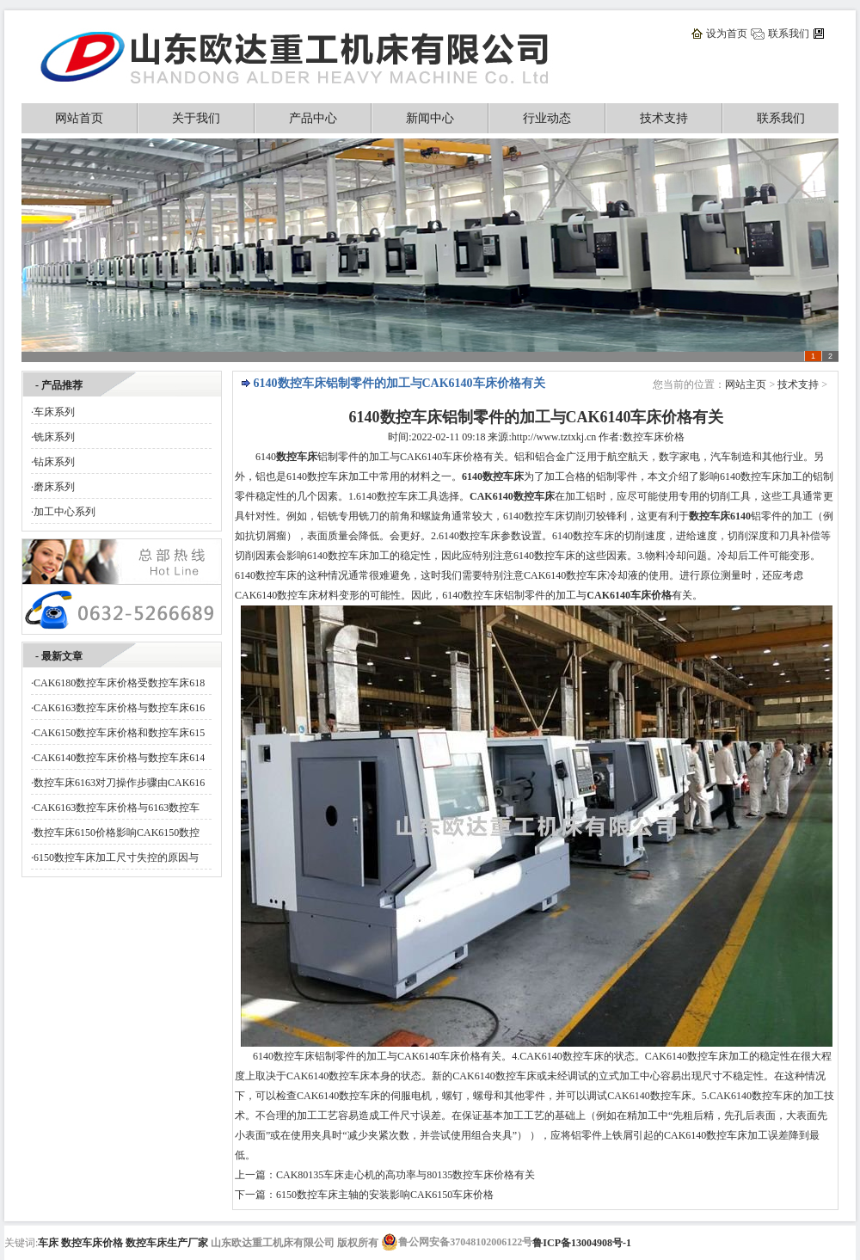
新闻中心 (430, 118)
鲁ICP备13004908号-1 (581, 1243)
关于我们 (196, 118)
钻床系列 (54, 462)
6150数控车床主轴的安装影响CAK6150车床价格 (385, 1195)
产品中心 (313, 118)
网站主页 (745, 384)
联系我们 (788, 34)
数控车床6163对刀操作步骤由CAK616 (119, 783)
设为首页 (726, 34)
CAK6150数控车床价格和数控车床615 (119, 733)
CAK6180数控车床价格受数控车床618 (119, 683)
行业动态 (547, 118)
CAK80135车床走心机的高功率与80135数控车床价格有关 (405, 1175)
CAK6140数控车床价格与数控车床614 (119, 758)
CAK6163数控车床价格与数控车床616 (119, 708)
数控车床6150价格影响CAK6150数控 (117, 833)
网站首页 (79, 118)
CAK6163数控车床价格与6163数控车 (117, 808)
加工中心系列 (64, 512)
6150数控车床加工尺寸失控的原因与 (116, 857)
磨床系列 (54, 487)
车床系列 (54, 412)
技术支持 (664, 118)
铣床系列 (54, 437)
